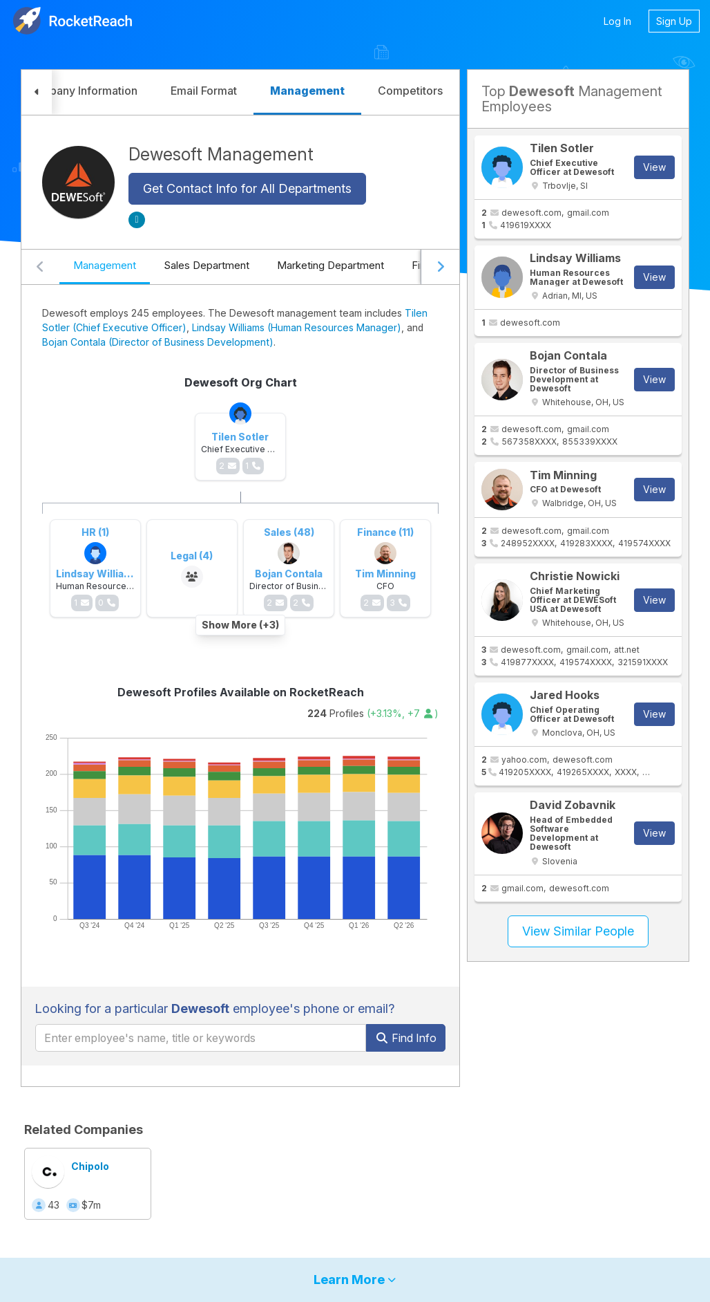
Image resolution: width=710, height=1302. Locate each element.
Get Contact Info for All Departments (247, 188)
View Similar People (578, 931)
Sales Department (206, 265)
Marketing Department (330, 265)
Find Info (405, 1038)
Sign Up (674, 21)
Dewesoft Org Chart (240, 382)
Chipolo (90, 1166)
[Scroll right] (440, 267)
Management (104, 265)
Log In (617, 21)
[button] (36, 92)
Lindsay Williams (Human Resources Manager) (296, 327)
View (654, 167)
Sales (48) (289, 532)
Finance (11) (385, 532)
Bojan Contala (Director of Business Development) (158, 342)
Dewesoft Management (221, 154)
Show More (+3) (240, 625)
